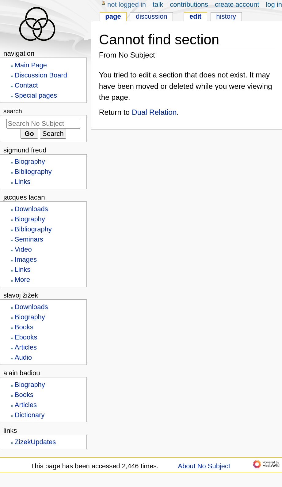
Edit (195, 16)
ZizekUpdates (35, 442)
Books (24, 327)
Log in (274, 4)
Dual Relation (154, 112)
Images (26, 259)
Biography (30, 161)
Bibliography (33, 171)
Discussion (151, 16)
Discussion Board (41, 75)
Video (23, 249)
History (226, 16)
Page (113, 16)
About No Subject (204, 466)
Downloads (31, 209)
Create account (237, 4)
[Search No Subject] (43, 124)
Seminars (29, 239)
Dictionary (30, 415)
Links (22, 181)
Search (12, 111)
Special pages (36, 95)
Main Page (31, 65)
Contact (26, 85)
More (22, 279)
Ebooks (26, 337)
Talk (158, 4)
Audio (23, 357)
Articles (26, 347)
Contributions (189, 4)
